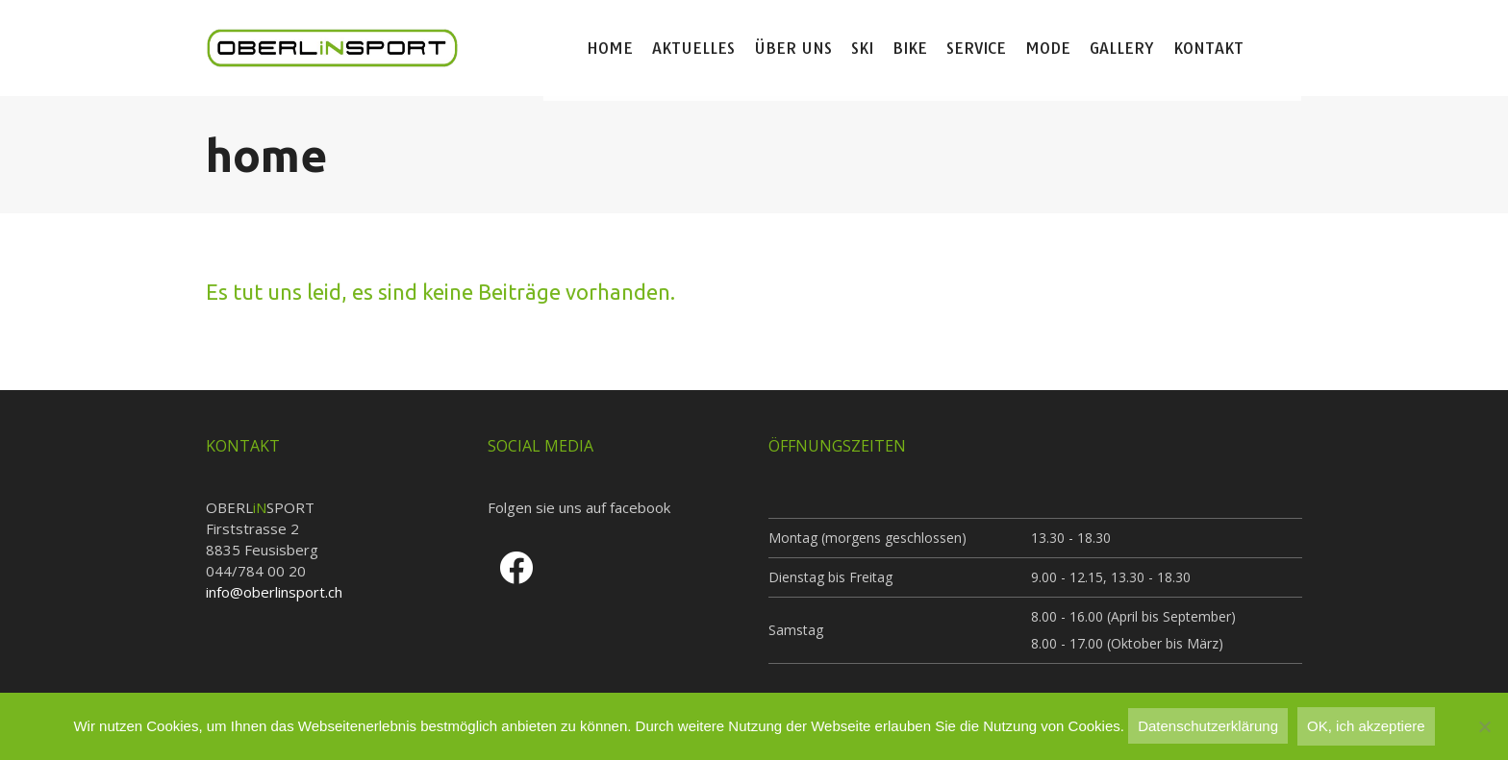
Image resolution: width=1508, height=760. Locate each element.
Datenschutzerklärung (1208, 726)
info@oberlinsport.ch (274, 591)
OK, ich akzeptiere (1366, 726)
